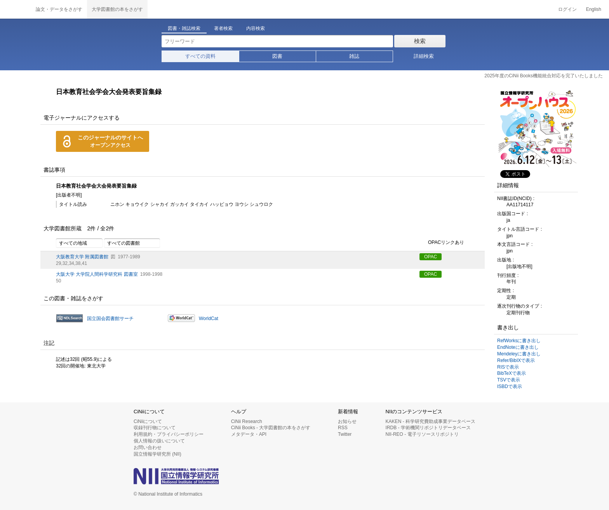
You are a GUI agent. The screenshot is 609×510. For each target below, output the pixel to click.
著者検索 (223, 28)
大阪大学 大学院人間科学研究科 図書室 (97, 274)
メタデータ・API (248, 434)
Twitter (344, 434)
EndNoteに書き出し (518, 347)
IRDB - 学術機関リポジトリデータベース (428, 427)
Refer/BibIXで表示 (516, 360)
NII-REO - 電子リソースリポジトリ (422, 434)
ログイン (567, 9)
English (593, 9)
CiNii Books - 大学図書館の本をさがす (271, 427)
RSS (343, 427)
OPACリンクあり (441, 242)
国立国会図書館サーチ (110, 318)
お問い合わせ (148, 447)
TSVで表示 (508, 380)
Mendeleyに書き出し (519, 354)
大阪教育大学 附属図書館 (82, 256)
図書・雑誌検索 (184, 28)
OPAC (430, 256)
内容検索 (255, 28)
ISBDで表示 (509, 386)
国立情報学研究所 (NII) (157, 454)
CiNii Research (246, 421)
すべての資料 (200, 56)
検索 (420, 41)
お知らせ (347, 421)
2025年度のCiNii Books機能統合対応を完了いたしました (543, 75)
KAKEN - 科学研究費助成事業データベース (430, 421)
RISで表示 (508, 367)
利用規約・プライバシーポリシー (169, 434)
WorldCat (208, 318)
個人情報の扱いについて (159, 441)
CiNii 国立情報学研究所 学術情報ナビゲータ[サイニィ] (15, 9)
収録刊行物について (155, 427)
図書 (277, 56)
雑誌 (354, 56)
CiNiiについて (148, 421)
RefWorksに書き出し (519, 340)
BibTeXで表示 (511, 373)
